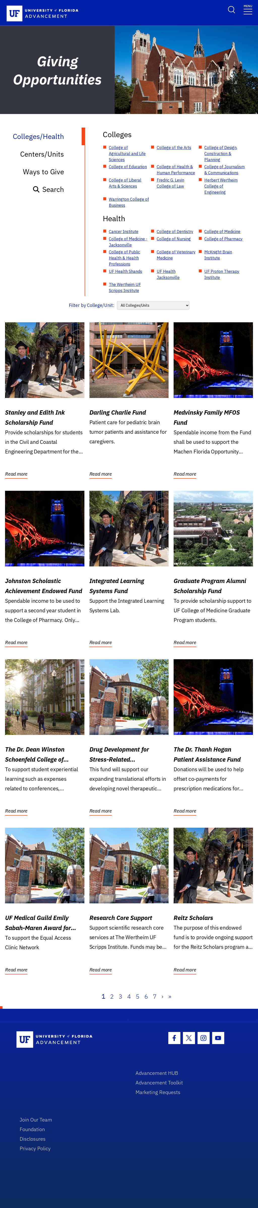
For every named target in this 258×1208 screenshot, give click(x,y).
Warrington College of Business (129, 202)
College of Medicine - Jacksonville (128, 241)
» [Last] (169, 996)
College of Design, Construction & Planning (220, 153)
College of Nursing (174, 238)
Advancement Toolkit (159, 1082)
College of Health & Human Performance (176, 169)
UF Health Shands (125, 271)
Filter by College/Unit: (91, 305)
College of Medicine (222, 231)
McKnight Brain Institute (218, 255)
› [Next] (162, 996)
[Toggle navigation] (248, 9)
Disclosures (33, 1138)
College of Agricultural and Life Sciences (127, 153)
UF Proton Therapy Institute (221, 274)
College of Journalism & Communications (224, 169)
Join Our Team (36, 1119)
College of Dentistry (175, 231)
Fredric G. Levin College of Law (170, 183)
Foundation (32, 1129)
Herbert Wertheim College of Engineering (221, 186)
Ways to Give (43, 171)
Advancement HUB (157, 1073)
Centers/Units (42, 154)
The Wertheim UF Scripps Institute (125, 287)
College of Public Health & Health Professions (124, 258)
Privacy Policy (35, 1148)
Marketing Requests (158, 1092)
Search (48, 189)
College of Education (128, 166)
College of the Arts (174, 147)
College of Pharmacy (223, 238)
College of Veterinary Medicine (176, 255)
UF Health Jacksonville (168, 274)
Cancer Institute (123, 231)
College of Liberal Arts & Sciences (125, 183)
